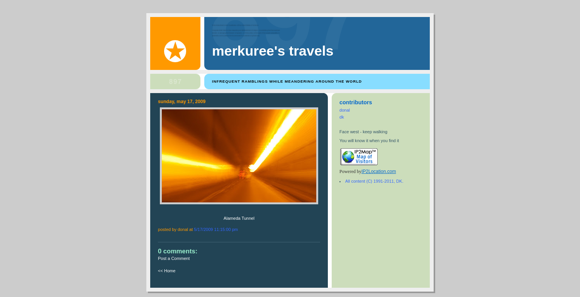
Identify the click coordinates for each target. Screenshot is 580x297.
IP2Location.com (378, 171)
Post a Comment (174, 258)
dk (341, 117)
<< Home (166, 270)
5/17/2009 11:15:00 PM (216, 229)
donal (344, 110)
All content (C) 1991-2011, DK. (374, 181)
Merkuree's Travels (273, 51)
